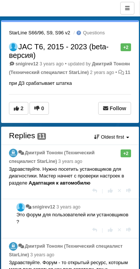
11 (127, 72)
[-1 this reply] (128, 191)
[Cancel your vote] (119, 191)
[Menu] (127, 8)
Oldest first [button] (111, 137)
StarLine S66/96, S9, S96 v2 (39, 32)
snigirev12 (26, 64)
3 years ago (70, 161)
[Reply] (94, 191)
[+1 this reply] (110, 191)
